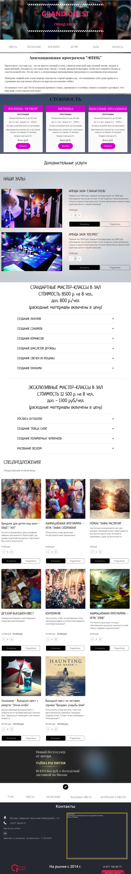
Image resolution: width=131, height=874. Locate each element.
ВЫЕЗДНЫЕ (54, 47)
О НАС (11, 797)
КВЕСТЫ (13, 47)
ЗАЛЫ (96, 47)
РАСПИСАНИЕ (34, 47)
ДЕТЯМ (74, 47)
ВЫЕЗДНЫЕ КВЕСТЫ (81, 797)
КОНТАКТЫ (117, 47)
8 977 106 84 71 (18, 823)
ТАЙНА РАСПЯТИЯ (51, 763)
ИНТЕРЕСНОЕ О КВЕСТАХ (113, 797)
